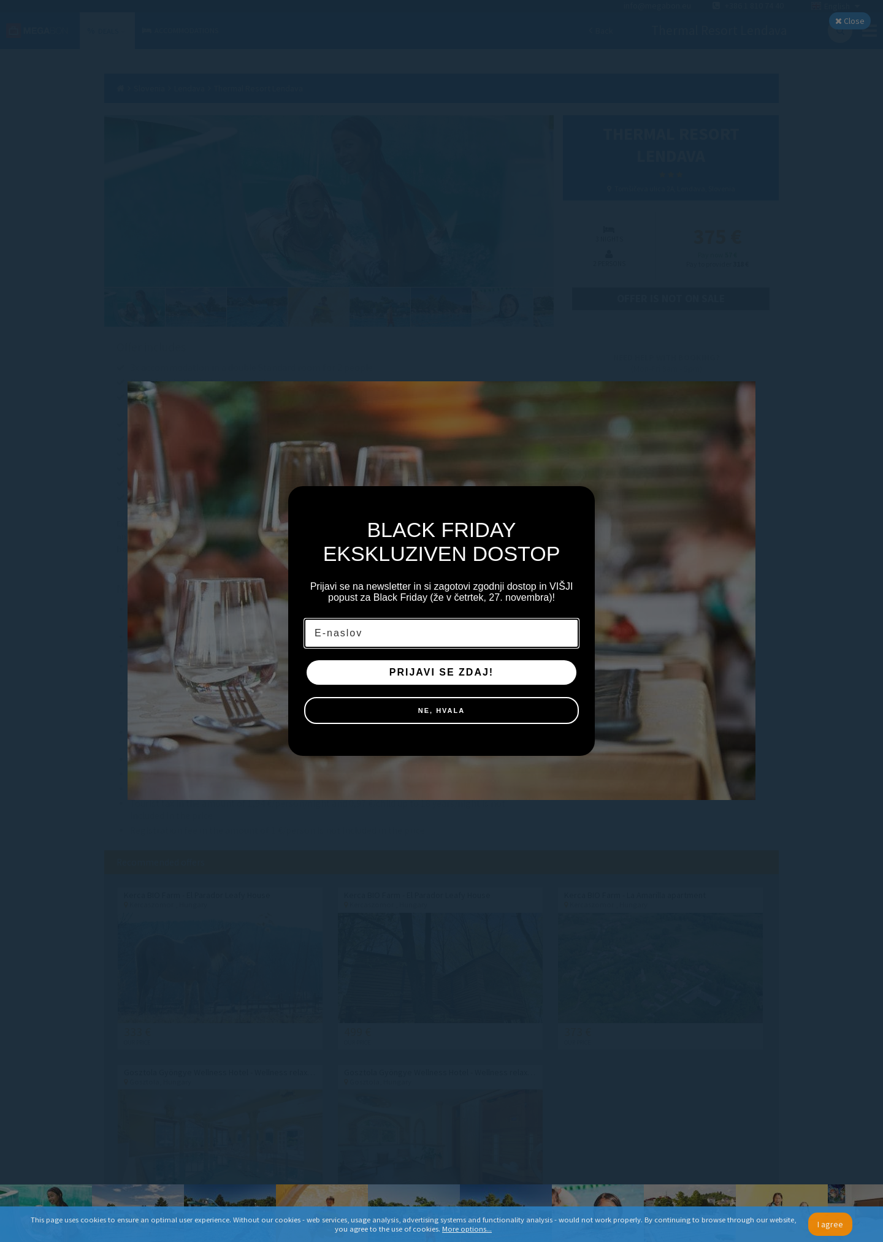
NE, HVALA (441, 710)
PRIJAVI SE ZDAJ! (441, 672)
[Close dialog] (579, 501)
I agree (830, 1224)
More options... (467, 1228)
